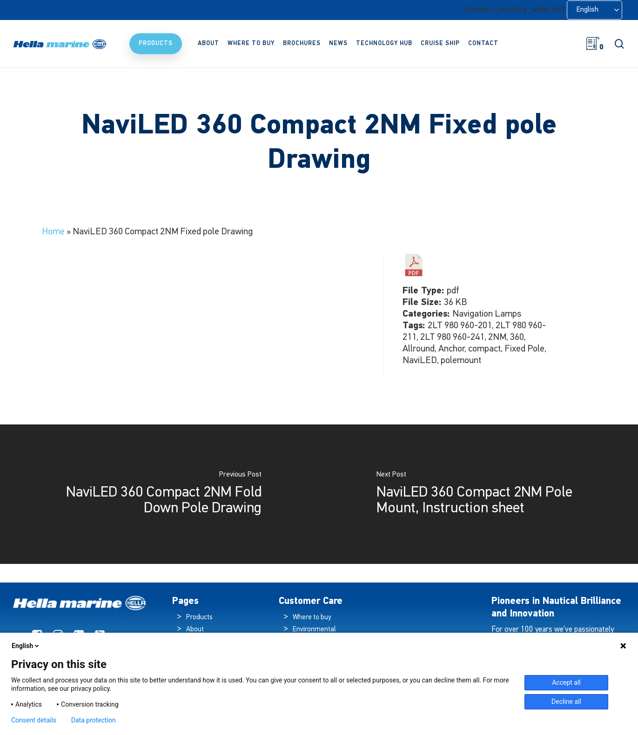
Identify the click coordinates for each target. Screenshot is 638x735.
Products (199, 617)
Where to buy (312, 617)
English (26, 645)
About (195, 629)
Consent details (33, 720)
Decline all (566, 701)
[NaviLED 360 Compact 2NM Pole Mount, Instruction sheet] (478, 494)
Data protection (93, 720)
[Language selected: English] (594, 10)
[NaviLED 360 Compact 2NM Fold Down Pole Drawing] (159, 494)
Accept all (566, 682)
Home (53, 232)
